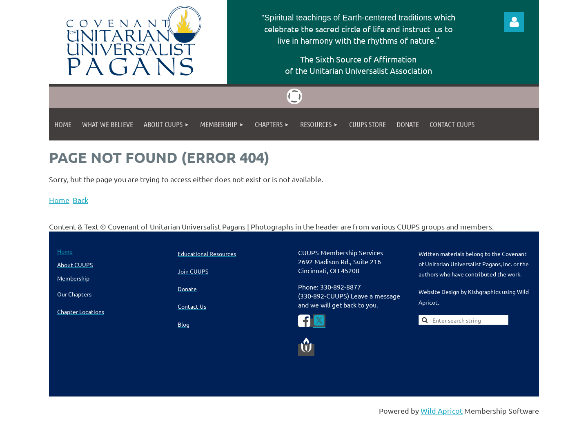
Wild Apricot (442, 410)
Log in (514, 22)
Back (80, 200)
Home (59, 200)
